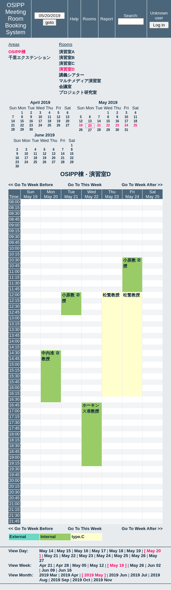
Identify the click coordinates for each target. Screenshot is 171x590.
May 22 (68, 555)
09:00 (14, 225)
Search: (131, 15)
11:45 (14, 288)
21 (13, 125)
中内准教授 (50, 355)
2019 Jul (139, 575)
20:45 (14, 497)
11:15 (14, 277)
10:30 (14, 259)
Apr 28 (62, 565)
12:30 (14, 306)
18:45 (14, 451)
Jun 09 (48, 570)
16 (31, 121)
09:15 (14, 230)
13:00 (14, 317)
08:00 (14, 201)
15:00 (14, 364)
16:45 (14, 405)
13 (67, 117)
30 (31, 129)
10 (40, 117)
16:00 (14, 387)
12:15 (14, 300)
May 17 (99, 550)
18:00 (14, 434)
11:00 (14, 271)
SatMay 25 (153, 194)
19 (58, 121)
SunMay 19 (31, 194)
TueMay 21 (71, 194)
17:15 (14, 416)
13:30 (14, 329)
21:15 (14, 509)
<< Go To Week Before (30, 184)
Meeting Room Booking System (15, 22)
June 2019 (44, 135)
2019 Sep (60, 579)
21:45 (14, 521)
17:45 (14, 428)
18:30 (14, 445)
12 (58, 117)
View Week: (19, 565)
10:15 (14, 254)
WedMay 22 (91, 194)
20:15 (14, 486)
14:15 (14, 347)
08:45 (14, 219)
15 (22, 121)
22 (22, 125)
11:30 (14, 283)
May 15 (64, 550)
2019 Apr (69, 575)
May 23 (86, 555)
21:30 (14, 515)
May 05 (79, 565)
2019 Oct (81, 579)
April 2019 (40, 102)
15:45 (14, 381)
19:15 (14, 463)
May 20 (154, 550)
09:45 (14, 242)
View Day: (18, 550)
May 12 (97, 565)
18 (49, 121)
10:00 (14, 248)
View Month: (20, 575)
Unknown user (159, 15)
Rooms (89, 18)
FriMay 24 (132, 194)
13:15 (14, 323)
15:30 (14, 376)
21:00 (14, 503)
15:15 (14, 370)
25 (49, 125)
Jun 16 (65, 570)
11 (49, 117)
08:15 (14, 207)
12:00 (14, 294)
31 (126, 130)
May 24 (103, 555)
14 (13, 121)
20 (67, 121)
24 (40, 125)
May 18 (116, 550)
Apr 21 (45, 565)
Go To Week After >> (142, 184)
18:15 (14, 439)
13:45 (14, 335)
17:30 (14, 422)
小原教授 (132, 262)
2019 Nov (103, 579)
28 (13, 129)
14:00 (14, 341)
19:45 (14, 474)
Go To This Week (84, 184)
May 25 (121, 555)
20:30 (14, 492)
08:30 (14, 213)
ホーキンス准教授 (90, 408)
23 (31, 125)
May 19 (134, 550)
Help (74, 18)
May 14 (46, 550)
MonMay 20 (51, 194)
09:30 (14, 236)
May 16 (81, 550)
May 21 (51, 555)
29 (22, 129)
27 (67, 125)
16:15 (14, 393)
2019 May (93, 575)
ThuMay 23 (112, 194)
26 (58, 125)
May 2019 (108, 102)
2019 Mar (48, 575)
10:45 (14, 265)
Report (106, 18)
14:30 (14, 352)
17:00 (14, 410)
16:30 (14, 399)
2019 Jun (118, 575)
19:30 (14, 468)
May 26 (138, 555)
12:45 (14, 312)
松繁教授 (111, 295)
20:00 (14, 480)
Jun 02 (154, 565)
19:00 (14, 457)
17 (40, 121)
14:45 (14, 358)
